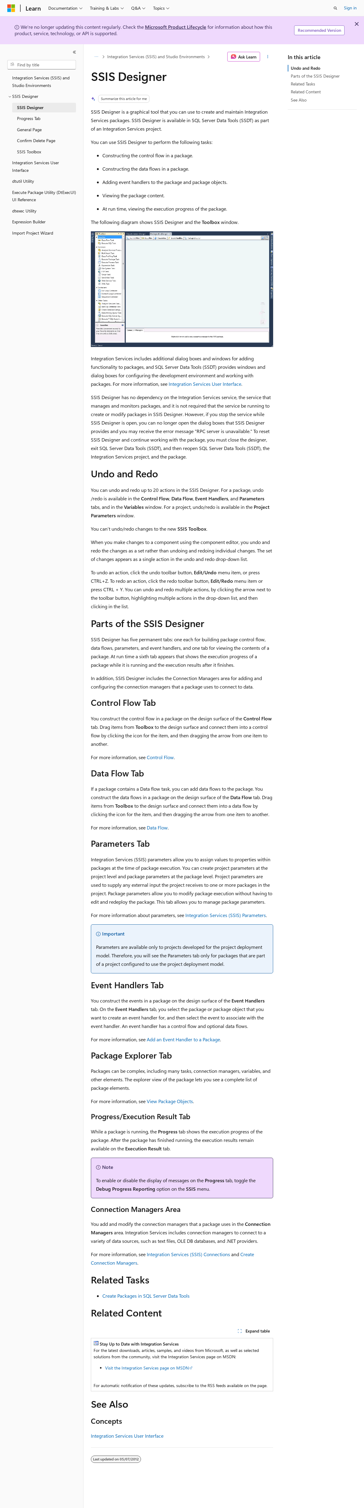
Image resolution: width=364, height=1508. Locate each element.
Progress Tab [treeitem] (28, 118)
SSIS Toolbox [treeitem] (29, 152)
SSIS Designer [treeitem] (30, 107)
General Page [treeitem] (29, 129)
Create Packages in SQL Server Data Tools (146, 1296)
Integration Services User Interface (205, 384)
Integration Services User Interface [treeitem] (35, 166)
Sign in (350, 8)
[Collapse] (74, 52)
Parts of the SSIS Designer (315, 76)
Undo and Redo (305, 68)
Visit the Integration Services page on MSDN (147, 1368)
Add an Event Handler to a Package (183, 1039)
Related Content (306, 92)
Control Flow (160, 757)
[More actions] (268, 57)
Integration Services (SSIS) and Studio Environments (156, 56)
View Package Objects (170, 1101)
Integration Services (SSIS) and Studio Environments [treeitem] (41, 81)
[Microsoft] (11, 8)
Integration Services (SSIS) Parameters (225, 915)
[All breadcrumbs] (96, 57)
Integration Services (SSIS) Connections (188, 1254)
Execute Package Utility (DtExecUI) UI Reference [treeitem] (44, 196)
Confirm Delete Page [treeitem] (36, 140)
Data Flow (157, 827)
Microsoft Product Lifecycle (175, 27)
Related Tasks (303, 84)
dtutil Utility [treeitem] (23, 181)
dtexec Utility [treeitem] (24, 211)
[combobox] (41, 65)
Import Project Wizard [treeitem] (32, 233)
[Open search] (335, 8)
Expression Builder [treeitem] (29, 222)
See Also (299, 100)
